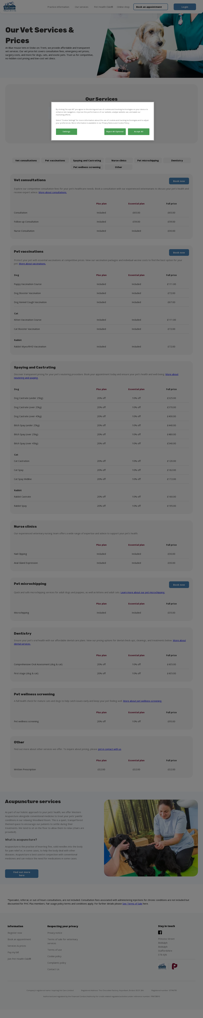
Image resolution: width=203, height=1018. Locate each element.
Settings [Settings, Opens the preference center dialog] (66, 131)
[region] (102, 121)
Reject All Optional (115, 131)
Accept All (138, 131)
